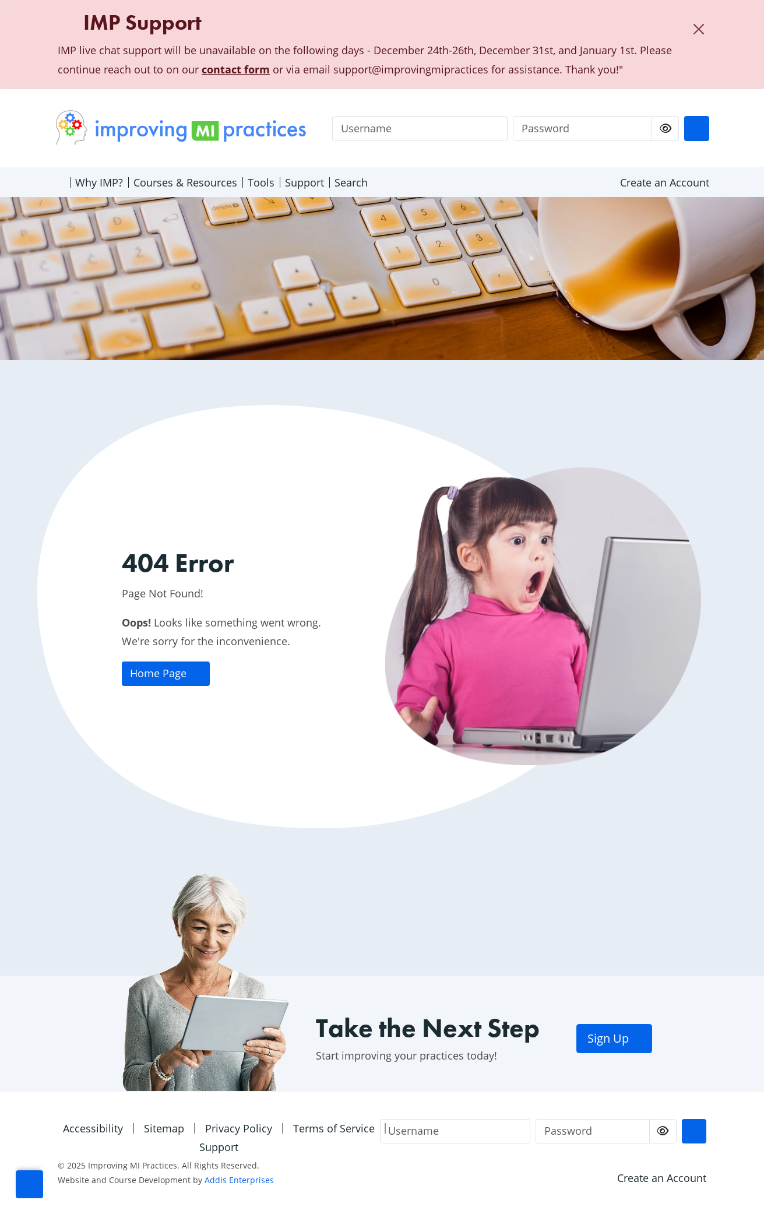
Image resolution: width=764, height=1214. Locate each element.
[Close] (698, 28)
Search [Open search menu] (351, 182)
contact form (236, 69)
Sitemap (164, 1128)
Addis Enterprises (239, 1179)
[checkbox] (665, 128)
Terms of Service (334, 1128)
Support (304, 182)
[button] (29, 1184)
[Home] (60, 182)
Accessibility (93, 1128)
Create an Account (664, 182)
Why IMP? (99, 182)
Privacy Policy (238, 1128)
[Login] (696, 128)
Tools (261, 182)
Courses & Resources (185, 182)
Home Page (165, 673)
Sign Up (614, 1038)
